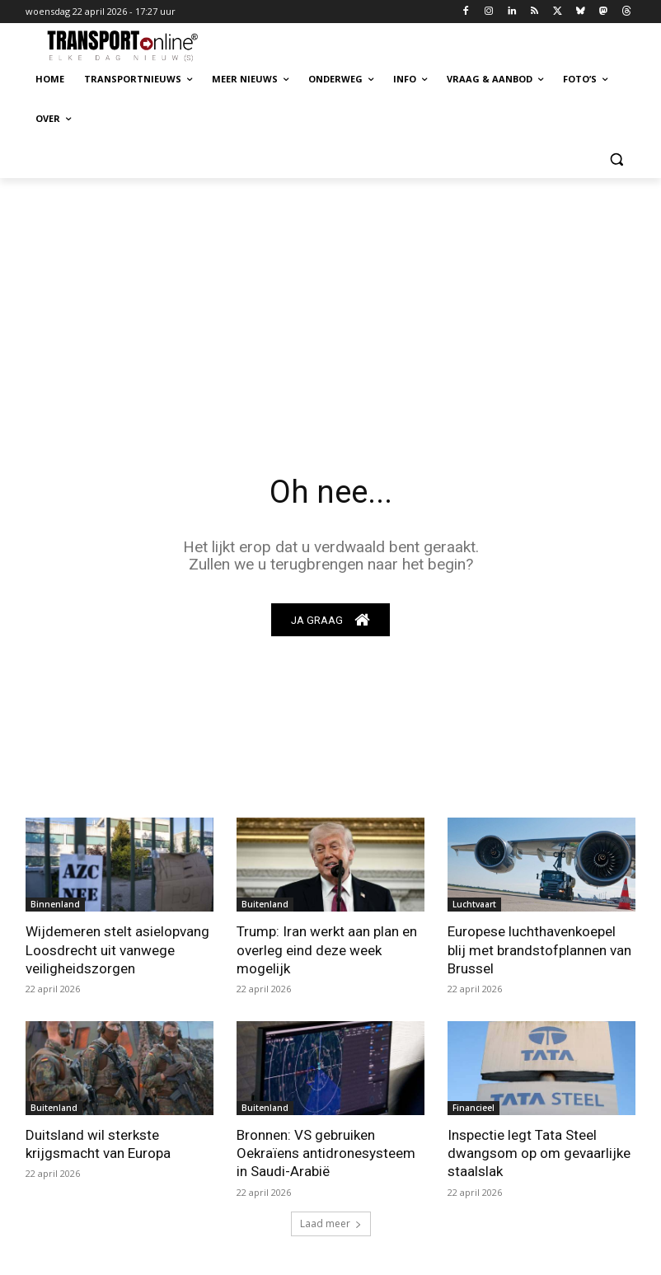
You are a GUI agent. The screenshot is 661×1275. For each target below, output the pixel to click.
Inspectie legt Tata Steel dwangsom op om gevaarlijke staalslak (539, 1153)
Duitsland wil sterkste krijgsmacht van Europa (98, 1144)
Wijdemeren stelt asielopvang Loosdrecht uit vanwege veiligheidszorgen (117, 950)
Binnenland (55, 905)
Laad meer (331, 1223)
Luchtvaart (474, 905)
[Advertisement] (330, 301)
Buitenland (264, 905)
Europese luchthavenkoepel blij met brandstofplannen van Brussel (539, 950)
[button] (616, 158)
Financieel (473, 1107)
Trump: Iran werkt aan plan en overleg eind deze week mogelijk (327, 950)
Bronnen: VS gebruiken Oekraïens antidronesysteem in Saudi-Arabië (326, 1153)
